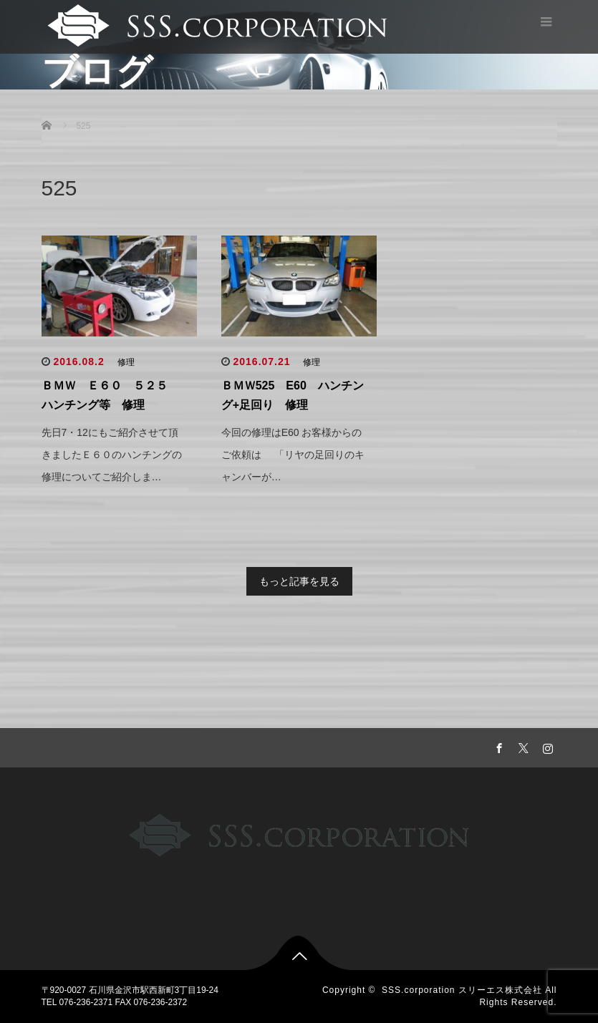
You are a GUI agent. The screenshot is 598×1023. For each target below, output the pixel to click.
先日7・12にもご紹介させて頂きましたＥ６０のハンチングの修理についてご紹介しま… (112, 455)
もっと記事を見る (299, 581)
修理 (126, 362)
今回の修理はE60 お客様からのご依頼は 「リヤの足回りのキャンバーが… (293, 455)
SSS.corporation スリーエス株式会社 (462, 990)
